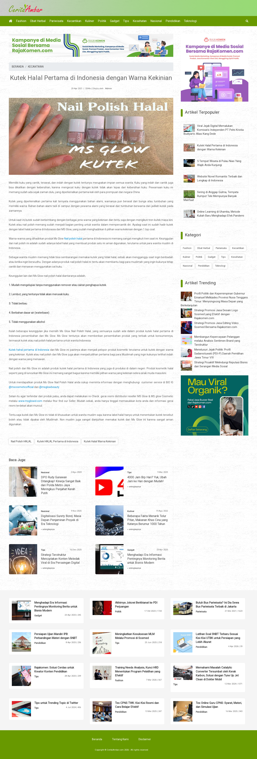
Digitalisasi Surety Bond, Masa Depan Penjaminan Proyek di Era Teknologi (61, 520)
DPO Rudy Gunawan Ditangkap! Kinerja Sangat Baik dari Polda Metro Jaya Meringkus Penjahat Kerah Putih (61, 485)
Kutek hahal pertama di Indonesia (29, 349)
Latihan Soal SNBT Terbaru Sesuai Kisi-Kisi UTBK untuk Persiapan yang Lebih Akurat (218, 638)
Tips (126, 21)
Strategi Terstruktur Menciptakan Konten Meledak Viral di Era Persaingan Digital (60, 558)
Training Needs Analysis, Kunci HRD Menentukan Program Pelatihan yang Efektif (137, 671)
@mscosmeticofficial (21, 387)
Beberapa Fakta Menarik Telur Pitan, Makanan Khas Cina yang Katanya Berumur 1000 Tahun (147, 520)
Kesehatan (140, 21)
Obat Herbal (38, 21)
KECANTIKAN (36, 66)
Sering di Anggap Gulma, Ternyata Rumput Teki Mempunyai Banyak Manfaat (211, 196)
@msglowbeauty (49, 387)
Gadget (114, 21)
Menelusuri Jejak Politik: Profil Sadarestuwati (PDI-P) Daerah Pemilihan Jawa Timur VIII (218, 353)
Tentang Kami (120, 739)
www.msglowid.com (30, 400)
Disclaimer (145, 739)
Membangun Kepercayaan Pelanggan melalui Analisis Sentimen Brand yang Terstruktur (217, 340)
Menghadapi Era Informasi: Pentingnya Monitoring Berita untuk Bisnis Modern (146, 558)
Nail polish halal (73, 238)
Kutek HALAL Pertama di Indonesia (57, 441)
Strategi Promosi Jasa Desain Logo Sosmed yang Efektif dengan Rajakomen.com (216, 314)
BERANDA (18, 66)
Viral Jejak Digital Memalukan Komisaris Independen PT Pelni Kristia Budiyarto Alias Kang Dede (214, 129)
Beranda (97, 739)
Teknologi (190, 21)
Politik (102, 21)
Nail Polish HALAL (21, 441)
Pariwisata (56, 21)
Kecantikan (74, 21)
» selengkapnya (134, 487)
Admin (108, 88)
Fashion (21, 21)
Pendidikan (173, 21)
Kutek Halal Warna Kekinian (100, 441)
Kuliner (89, 21)
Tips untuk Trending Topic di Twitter (56, 703)
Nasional (156, 21)
